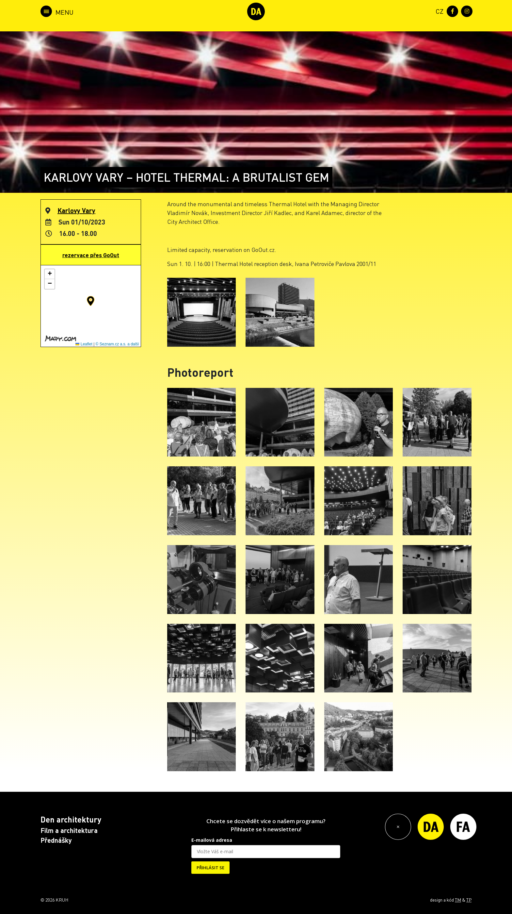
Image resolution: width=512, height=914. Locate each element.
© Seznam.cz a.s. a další (117, 344)
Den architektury (70, 819)
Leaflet (83, 344)
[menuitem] (438, 10)
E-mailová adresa (211, 840)
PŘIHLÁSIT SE (210, 868)
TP (469, 900)
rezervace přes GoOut (90, 254)
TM (458, 900)
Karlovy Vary (76, 210)
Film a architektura (69, 830)
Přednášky (56, 840)
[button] (90, 301)
